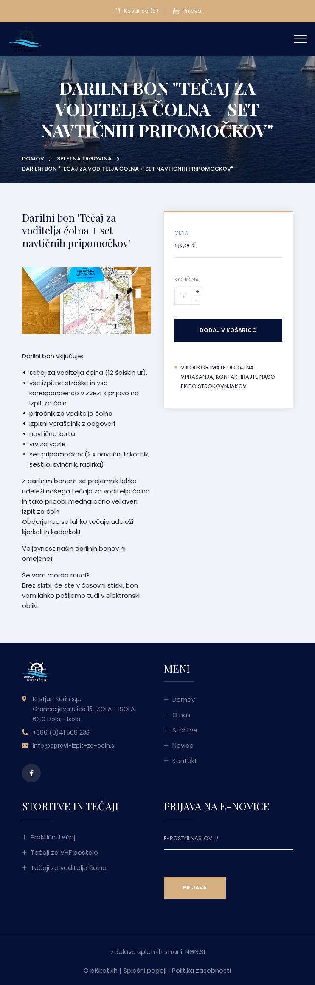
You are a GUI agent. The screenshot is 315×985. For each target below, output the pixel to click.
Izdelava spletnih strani (146, 951)
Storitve (184, 730)
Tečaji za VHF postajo (64, 852)
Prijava (187, 11)
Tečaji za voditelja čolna (69, 867)
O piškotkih (101, 970)
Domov (33, 159)
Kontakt (184, 760)
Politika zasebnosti (201, 970)
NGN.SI (195, 951)
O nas (181, 714)
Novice (183, 745)
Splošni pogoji (144, 970)
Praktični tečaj (53, 837)
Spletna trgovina (84, 159)
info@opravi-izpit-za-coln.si (74, 745)
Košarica (136, 11)
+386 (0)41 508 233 (61, 732)
